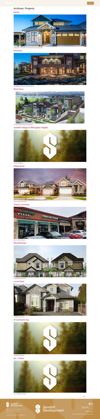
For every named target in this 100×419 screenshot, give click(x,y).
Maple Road (19, 166)
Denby (16, 12)
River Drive (18, 89)
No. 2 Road (19, 358)
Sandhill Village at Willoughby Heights (31, 127)
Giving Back (83, 3)
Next (84, 396)
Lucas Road (19, 281)
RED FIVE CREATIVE (88, 414)
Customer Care (74, 3)
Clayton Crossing (21, 204)
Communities (58, 3)
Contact (90, 3)
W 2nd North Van (21, 320)
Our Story (65, 3)
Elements (18, 50)
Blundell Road (20, 243)
